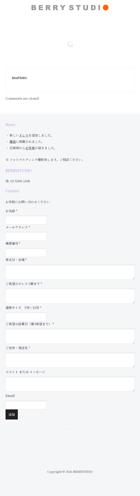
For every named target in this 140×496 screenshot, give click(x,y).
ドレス (24, 135)
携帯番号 (13, 243)
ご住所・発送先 (18, 348)
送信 (12, 414)
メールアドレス (18, 227)
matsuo (19, 77)
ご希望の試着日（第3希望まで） (30, 324)
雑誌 (13, 141)
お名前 (11, 211)
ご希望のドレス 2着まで (24, 283)
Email (10, 395)
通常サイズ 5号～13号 (23, 307)
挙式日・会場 (16, 259)
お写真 (30, 148)
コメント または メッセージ (25, 372)
